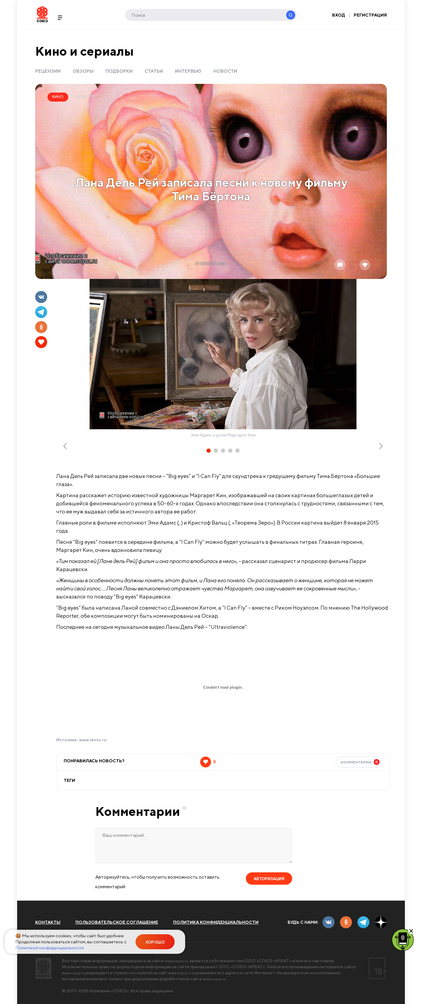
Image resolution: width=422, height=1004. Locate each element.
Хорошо (155, 942)
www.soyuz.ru (178, 960)
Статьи (154, 71)
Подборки (119, 71)
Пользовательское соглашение (116, 922)
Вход (338, 15)
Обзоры (83, 71)
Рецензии (48, 71)
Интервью (188, 71)
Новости (225, 71)
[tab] (208, 450)
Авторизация (269, 879)
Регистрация (370, 15)
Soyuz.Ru (42, 14)
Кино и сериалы (84, 51)
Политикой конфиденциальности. (49, 947)
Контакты (47, 922)
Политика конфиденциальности (215, 922)
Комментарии (360, 762)
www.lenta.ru (92, 739)
